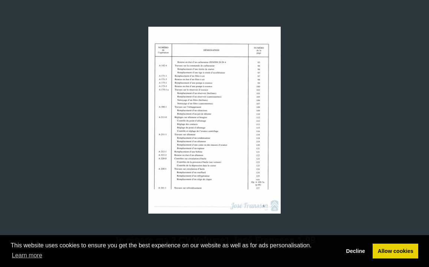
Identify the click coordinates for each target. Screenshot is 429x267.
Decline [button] (355, 251)
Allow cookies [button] (395, 251)
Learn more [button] (27, 255)
